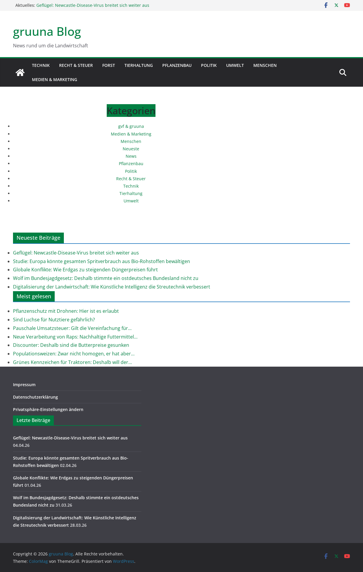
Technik (41, 65)
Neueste (131, 149)
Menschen (265, 65)
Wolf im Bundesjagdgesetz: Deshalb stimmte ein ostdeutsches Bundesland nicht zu (105, 278)
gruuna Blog (47, 31)
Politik (209, 65)
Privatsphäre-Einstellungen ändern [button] (48, 409)
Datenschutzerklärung (35, 397)
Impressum (24, 384)
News (131, 156)
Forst (108, 65)
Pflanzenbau (177, 65)
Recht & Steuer (76, 65)
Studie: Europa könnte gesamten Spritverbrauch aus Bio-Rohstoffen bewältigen (101, 261)
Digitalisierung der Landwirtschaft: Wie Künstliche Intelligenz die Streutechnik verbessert (111, 286)
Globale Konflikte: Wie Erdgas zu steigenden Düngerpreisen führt (85, 269)
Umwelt (235, 65)
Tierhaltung (138, 65)
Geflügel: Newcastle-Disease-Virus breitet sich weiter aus (92, 5)
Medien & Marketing (54, 79)
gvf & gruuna (131, 126)
